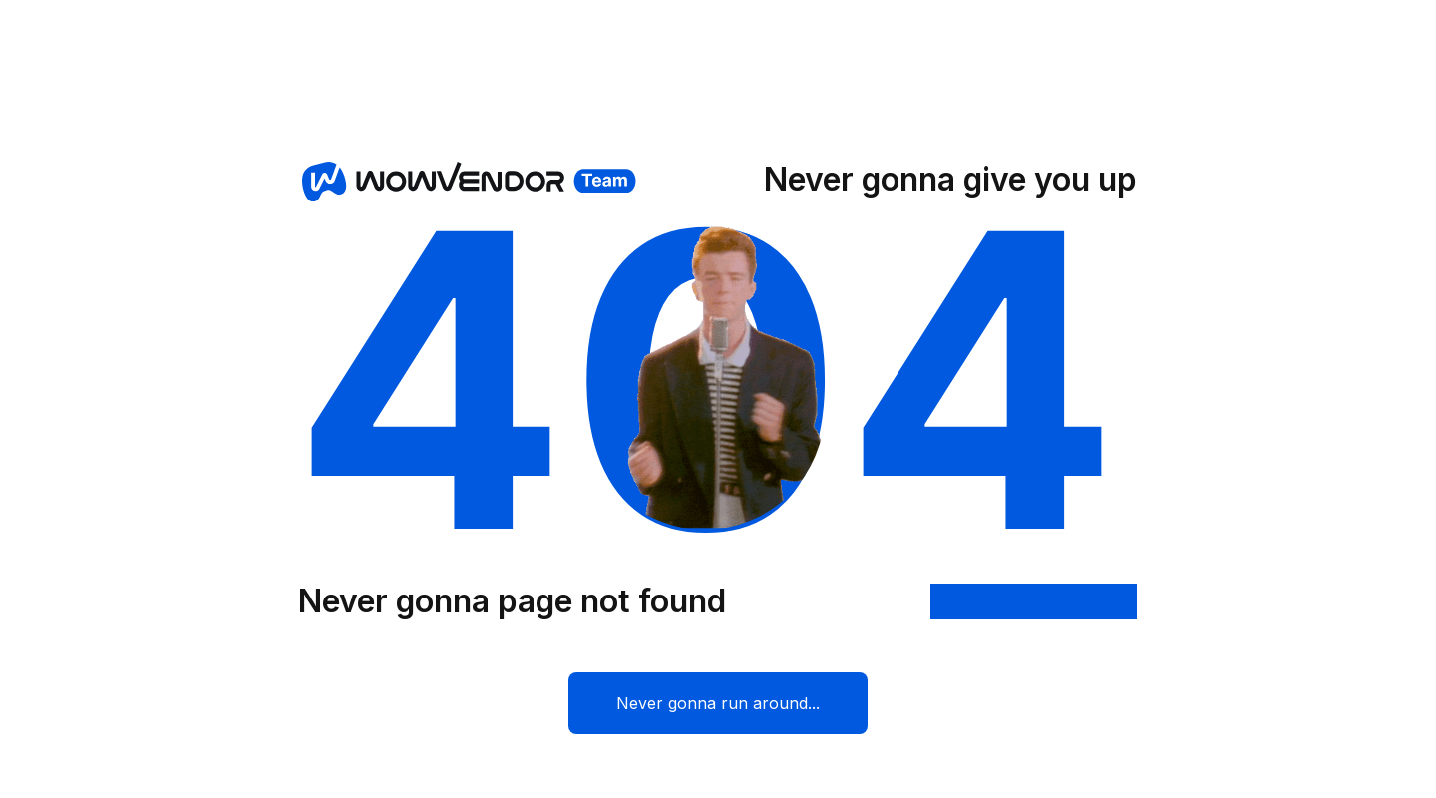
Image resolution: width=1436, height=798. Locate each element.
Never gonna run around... (718, 703)
